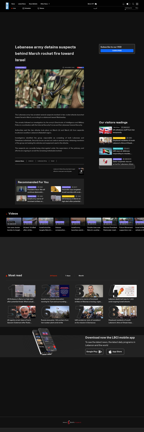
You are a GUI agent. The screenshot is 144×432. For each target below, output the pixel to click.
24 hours (53, 276)
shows (41, 8)
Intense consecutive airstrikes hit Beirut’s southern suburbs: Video (62, 229)
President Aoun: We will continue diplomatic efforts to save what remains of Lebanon (36, 191)
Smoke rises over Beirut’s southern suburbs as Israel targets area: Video (93, 229)
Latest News (22, 4)
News (13, 4)
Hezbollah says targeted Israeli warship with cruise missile (71, 191)
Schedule (27, 8)
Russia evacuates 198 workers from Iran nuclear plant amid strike (55, 322)
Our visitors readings (113, 122)
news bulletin (33, 4)
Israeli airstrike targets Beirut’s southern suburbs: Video (46, 229)
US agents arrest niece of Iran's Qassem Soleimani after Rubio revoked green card (19, 322)
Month (81, 276)
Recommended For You (34, 182)
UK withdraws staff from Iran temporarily (124, 131)
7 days (67, 276)
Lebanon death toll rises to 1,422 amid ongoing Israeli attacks (121, 301)
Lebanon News (32, 187)
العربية (95, 8)
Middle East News (118, 148)
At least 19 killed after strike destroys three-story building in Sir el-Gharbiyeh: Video (29, 229)
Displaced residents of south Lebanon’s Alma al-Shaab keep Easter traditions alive (124, 142)
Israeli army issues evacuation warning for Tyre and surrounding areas (53, 301)
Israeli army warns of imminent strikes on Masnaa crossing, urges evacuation (36, 200)
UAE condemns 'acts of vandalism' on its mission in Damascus (88, 322)
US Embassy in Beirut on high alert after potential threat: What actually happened (71, 200)
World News (117, 127)
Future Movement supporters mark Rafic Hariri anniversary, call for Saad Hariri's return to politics (126, 229)
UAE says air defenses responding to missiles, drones (122, 152)
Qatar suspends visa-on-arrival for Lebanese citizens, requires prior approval (124, 163)
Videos (13, 214)
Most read (15, 275)
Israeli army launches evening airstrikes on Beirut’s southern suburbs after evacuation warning (77, 229)
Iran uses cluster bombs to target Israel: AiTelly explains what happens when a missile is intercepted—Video (13, 229)
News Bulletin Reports (68, 196)
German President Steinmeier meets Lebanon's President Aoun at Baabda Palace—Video (110, 229)
